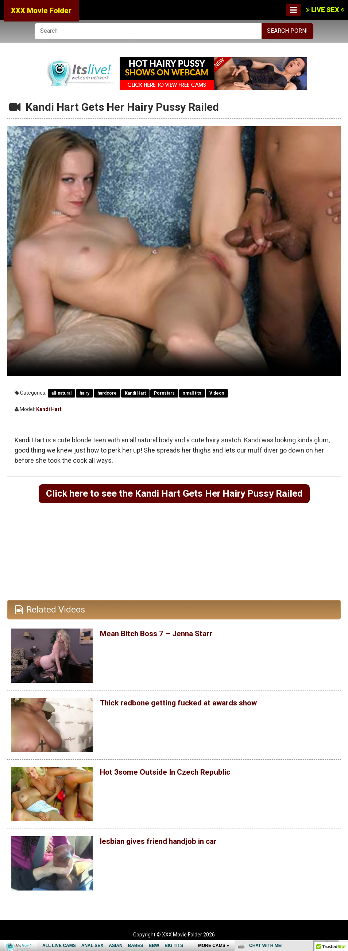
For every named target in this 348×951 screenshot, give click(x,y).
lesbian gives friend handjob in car (167, 843)
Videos (216, 393)
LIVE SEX (325, 9)
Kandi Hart (135, 393)
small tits (192, 393)
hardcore (107, 393)
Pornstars (164, 393)
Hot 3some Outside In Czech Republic (175, 773)
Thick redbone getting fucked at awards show (191, 704)
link (341, 837)
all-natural (61, 393)
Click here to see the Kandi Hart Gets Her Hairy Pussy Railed (174, 494)
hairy (84, 393)
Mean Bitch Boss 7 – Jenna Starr (165, 635)
